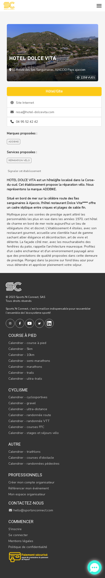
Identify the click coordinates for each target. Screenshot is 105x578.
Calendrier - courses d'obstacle (31, 457)
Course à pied (22, 335)
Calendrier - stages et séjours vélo (33, 433)
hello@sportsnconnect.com (30, 510)
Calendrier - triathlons (24, 452)
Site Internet (22, 103)
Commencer (20, 521)
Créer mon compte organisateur (31, 482)
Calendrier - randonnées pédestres (33, 463)
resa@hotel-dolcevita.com (32, 112)
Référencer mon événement (28, 488)
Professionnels (25, 474)
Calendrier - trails (21, 373)
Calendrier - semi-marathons (29, 361)
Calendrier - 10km (21, 355)
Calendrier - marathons (25, 367)
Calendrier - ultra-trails (25, 378)
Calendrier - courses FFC (26, 427)
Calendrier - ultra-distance (27, 409)
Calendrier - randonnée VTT (29, 421)
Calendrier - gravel (22, 403)
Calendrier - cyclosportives (27, 397)
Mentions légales (20, 541)
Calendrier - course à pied (27, 343)
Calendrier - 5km (20, 349)
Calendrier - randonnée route (29, 415)
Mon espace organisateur (26, 494)
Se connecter (18, 535)
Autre (14, 444)
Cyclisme (18, 389)
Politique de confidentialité (27, 547)
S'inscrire (15, 529)
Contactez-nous (26, 503)
